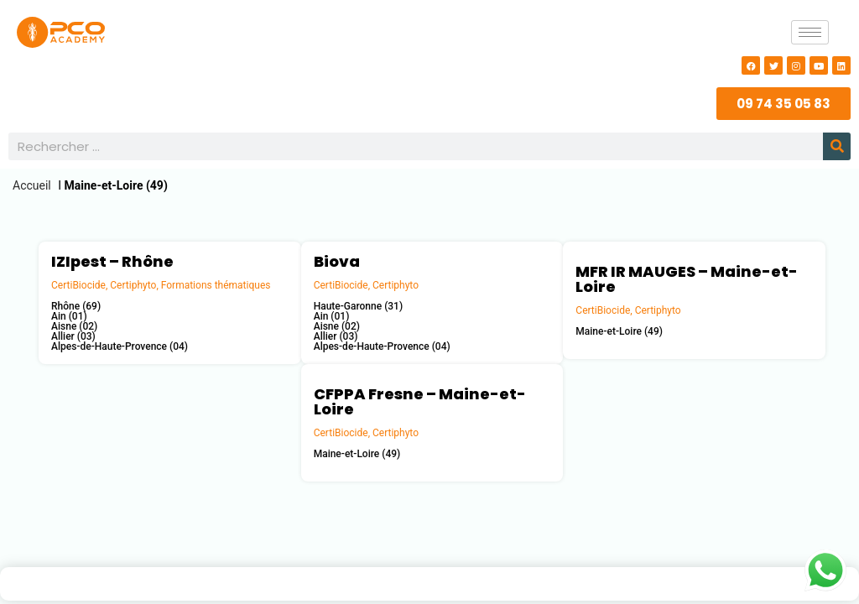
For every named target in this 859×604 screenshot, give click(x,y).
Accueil (32, 185)
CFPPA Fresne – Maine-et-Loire (420, 401)
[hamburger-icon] (810, 32)
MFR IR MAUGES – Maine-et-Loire (686, 279)
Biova (337, 261)
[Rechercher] (837, 146)
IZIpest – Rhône (112, 261)
